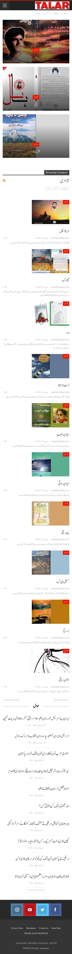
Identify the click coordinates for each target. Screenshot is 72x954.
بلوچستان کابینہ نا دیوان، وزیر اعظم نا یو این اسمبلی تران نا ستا (42, 876)
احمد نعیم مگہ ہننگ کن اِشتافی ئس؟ (54, 806)
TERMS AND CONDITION (36, 933)
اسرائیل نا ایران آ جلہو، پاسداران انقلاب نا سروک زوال (42, 736)
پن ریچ (65, 532)
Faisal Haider (44, 948)
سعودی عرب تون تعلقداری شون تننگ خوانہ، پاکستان (43, 754)
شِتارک (65, 280)
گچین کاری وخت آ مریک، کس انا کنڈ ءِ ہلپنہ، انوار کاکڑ (43, 841)
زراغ (66, 631)
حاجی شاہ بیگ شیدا (64, 188)
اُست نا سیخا (63, 385)
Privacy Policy (17, 928)
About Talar (56, 928)
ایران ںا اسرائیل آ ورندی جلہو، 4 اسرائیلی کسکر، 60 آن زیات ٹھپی (36, 719)
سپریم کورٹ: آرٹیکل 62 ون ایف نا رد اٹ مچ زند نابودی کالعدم (38, 771)
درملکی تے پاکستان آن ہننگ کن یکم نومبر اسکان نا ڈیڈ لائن (42, 859)
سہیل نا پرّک (62, 582)
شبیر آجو (36, 97)
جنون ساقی (64, 680)
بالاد (36, 57)
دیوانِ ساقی (63, 484)
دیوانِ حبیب (62, 434)
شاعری (36, 49)
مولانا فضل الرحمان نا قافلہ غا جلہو (53, 789)
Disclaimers (31, 928)
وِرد (67, 333)
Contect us (43, 928)
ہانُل (36, 105)
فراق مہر (48, 188)
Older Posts (61, 700)
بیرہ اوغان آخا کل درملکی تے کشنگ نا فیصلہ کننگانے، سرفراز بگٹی (38, 824)
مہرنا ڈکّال (64, 231)
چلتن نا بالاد (36, 152)
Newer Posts (11, 700)
